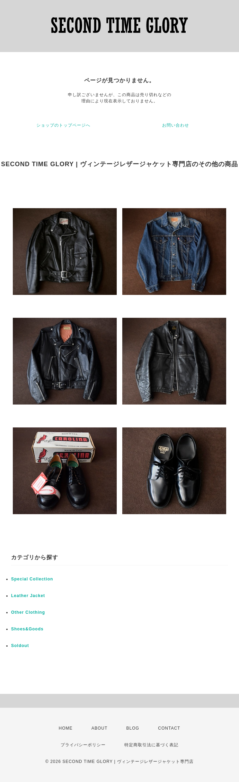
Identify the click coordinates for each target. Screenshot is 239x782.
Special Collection (32, 579)
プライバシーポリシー (83, 744)
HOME (66, 728)
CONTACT (169, 728)
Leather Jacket (28, 595)
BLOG (132, 728)
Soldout (20, 645)
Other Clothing (28, 612)
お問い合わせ (175, 125)
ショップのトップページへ (63, 125)
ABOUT (99, 728)
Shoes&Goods (27, 629)
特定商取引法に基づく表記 (151, 744)
